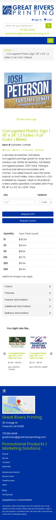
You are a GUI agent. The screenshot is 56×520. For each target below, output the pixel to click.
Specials (6, 466)
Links (4, 484)
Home (5, 454)
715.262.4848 (27, 30)
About (5, 458)
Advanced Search (11, 472)
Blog (4, 490)
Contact (6, 462)
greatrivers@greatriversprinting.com (27, 33)
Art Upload (7, 494)
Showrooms (8, 476)
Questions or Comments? (17, 500)
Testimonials (8, 480)
